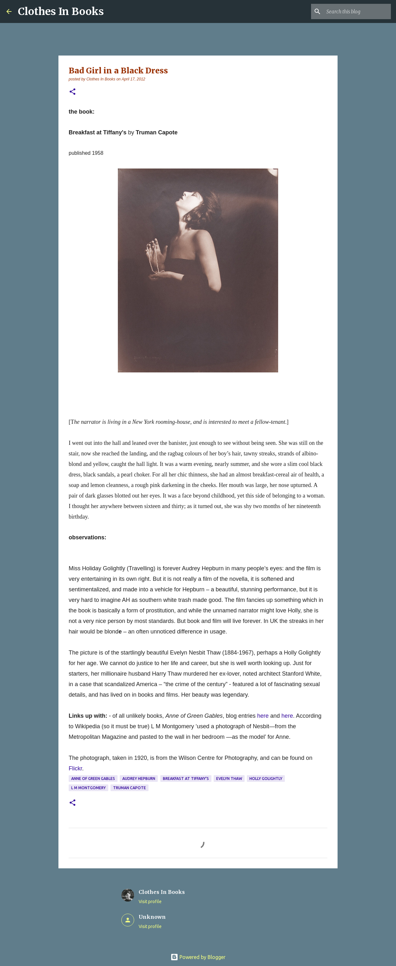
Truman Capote (129, 788)
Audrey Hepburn (138, 778)
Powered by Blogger (198, 957)
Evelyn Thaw (229, 778)
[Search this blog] (357, 11)
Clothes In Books (61, 11)
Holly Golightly (265, 778)
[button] (72, 92)
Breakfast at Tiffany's (186, 778)
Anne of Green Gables (93, 778)
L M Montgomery (88, 788)
